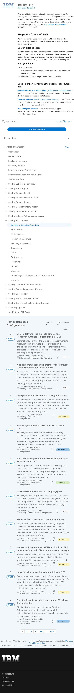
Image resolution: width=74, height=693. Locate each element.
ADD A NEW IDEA (37, 129)
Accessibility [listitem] (8, 685)
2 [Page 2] (26, 631)
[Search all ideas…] (21, 121)
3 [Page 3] (31, 631)
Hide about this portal (26, 8)
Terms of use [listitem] (8, 681)
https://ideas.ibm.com (49, 99)
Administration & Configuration (39, 358)
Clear (67, 147)
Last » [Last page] (51, 631)
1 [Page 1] (22, 631)
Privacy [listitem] (5, 677)
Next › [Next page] (42, 631)
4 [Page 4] (35, 631)
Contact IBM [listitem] (8, 674)
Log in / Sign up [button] (64, 121)
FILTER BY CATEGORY (14, 147)
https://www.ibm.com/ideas (59, 90)
